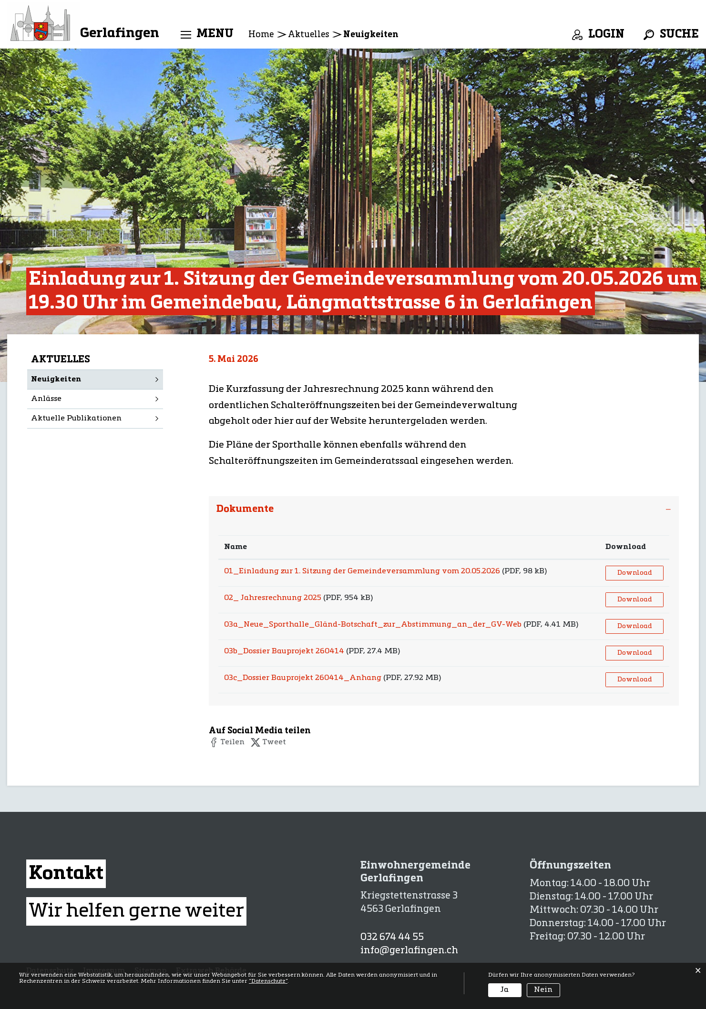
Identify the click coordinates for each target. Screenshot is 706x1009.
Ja (505, 990)
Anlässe (46, 399)
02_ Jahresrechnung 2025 (272, 598)
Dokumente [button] (245, 509)
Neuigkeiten (82, 378)
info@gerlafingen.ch (409, 951)
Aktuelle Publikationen (76, 418)
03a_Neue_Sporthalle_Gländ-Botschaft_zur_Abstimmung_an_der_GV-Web (373, 625)
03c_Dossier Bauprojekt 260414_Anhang (302, 678)
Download (634, 572)
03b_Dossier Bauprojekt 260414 (284, 651)
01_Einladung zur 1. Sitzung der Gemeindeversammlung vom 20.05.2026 (362, 571)
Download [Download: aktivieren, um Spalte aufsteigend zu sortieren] (625, 547)
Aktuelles (60, 360)
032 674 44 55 (392, 937)
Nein (543, 990)
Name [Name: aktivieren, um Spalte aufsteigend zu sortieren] (235, 547)
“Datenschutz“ (268, 981)
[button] (227, 742)
